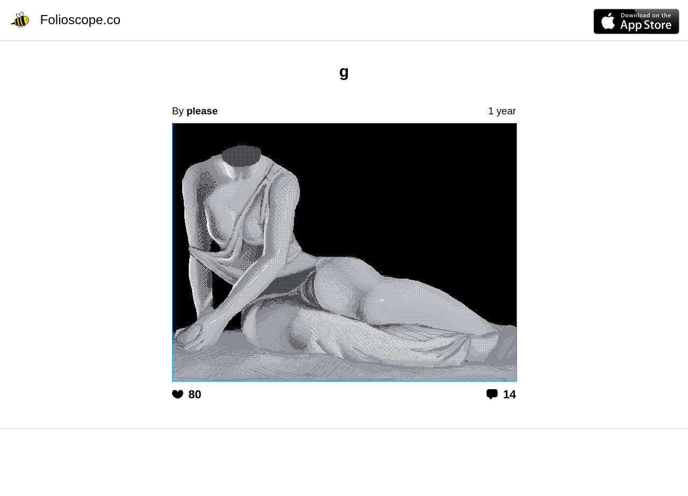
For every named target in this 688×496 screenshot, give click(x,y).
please (202, 110)
